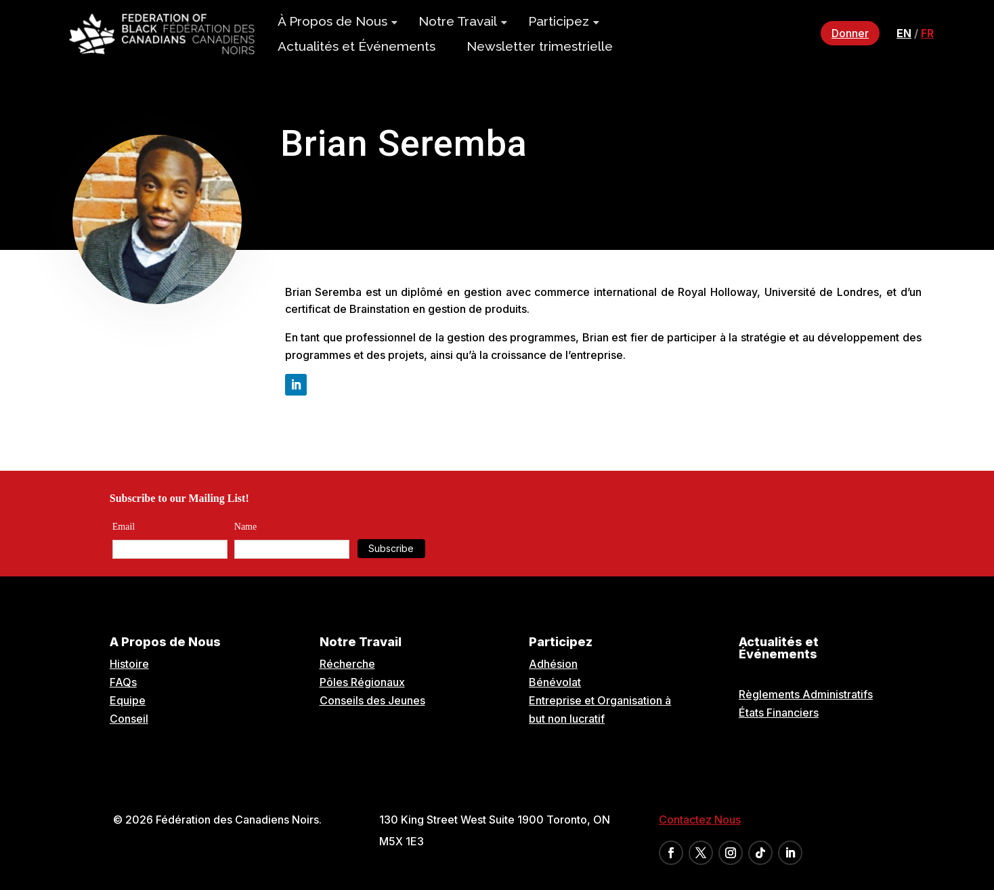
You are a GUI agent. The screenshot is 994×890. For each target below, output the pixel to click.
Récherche (347, 664)
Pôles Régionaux (362, 682)
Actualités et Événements (356, 46)
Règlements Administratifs (806, 694)
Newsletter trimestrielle (540, 46)
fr (927, 33)
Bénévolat (555, 682)
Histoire (129, 664)
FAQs (123, 682)
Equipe (128, 700)
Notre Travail (457, 21)
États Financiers (779, 712)
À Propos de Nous (332, 21)
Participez (558, 21)
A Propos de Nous (165, 642)
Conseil (129, 718)
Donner (850, 33)
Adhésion (553, 664)
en (903, 33)
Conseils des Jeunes (372, 700)
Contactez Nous (700, 819)
